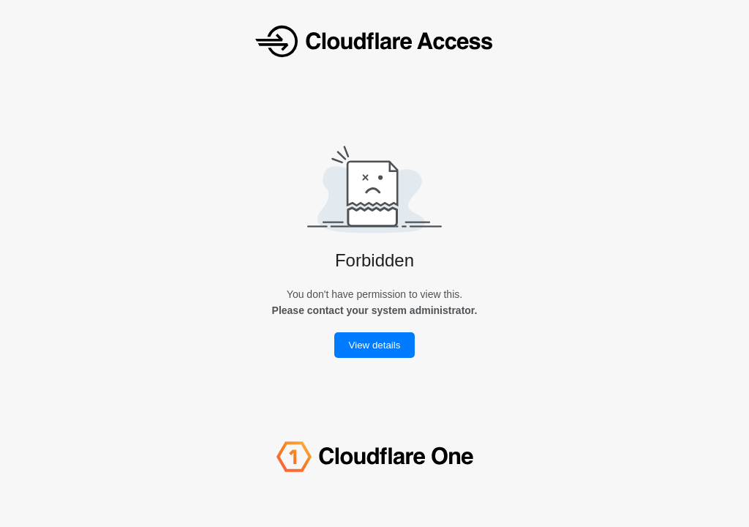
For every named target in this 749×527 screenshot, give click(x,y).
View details (375, 345)
